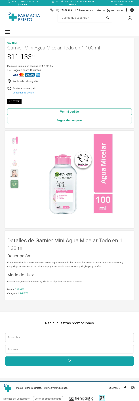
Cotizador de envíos (23, 92)
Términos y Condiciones (54, 388)
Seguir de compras (69, 120)
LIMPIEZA (23, 293)
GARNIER (19, 289)
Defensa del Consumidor (16, 398)
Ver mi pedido (69, 111)
